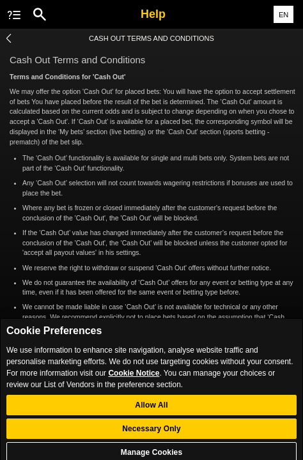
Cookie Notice (133, 377)
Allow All (151, 410)
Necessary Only (151, 433)
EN (283, 15)
